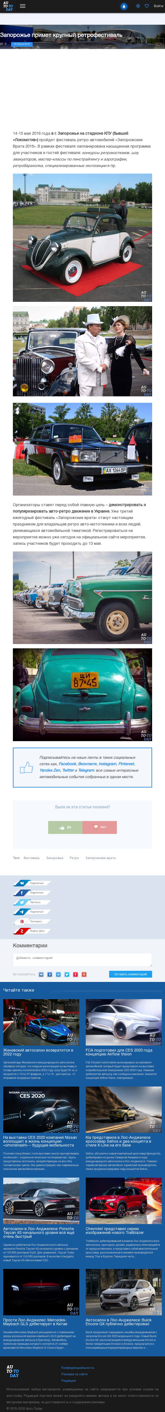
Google (84, 937)
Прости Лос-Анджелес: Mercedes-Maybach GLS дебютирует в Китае (35, 1285)
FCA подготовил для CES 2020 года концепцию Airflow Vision (119, 1015)
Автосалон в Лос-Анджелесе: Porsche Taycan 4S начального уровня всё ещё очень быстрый (38, 1196)
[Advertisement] (82, 94)
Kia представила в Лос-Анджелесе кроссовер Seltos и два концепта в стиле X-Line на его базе (118, 1104)
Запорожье (54, 858)
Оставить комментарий (130, 937)
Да (65, 827)
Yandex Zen (49, 770)
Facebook (67, 764)
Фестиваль (32, 858)
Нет (100, 827)
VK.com (41, 937)
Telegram (86, 770)
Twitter (68, 770)
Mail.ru (58, 937)
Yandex (75, 937)
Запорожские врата (101, 858)
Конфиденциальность (77, 1331)
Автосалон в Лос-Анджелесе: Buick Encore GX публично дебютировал (118, 1285)
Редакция (68, 1344)
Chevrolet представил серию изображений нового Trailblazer (115, 1194)
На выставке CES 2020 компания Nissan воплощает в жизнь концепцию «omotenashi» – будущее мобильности (40, 1104)
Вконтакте (87, 764)
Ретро (74, 858)
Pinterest (126, 764)
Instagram (107, 764)
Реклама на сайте (74, 1337)
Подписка (91, 1386)
